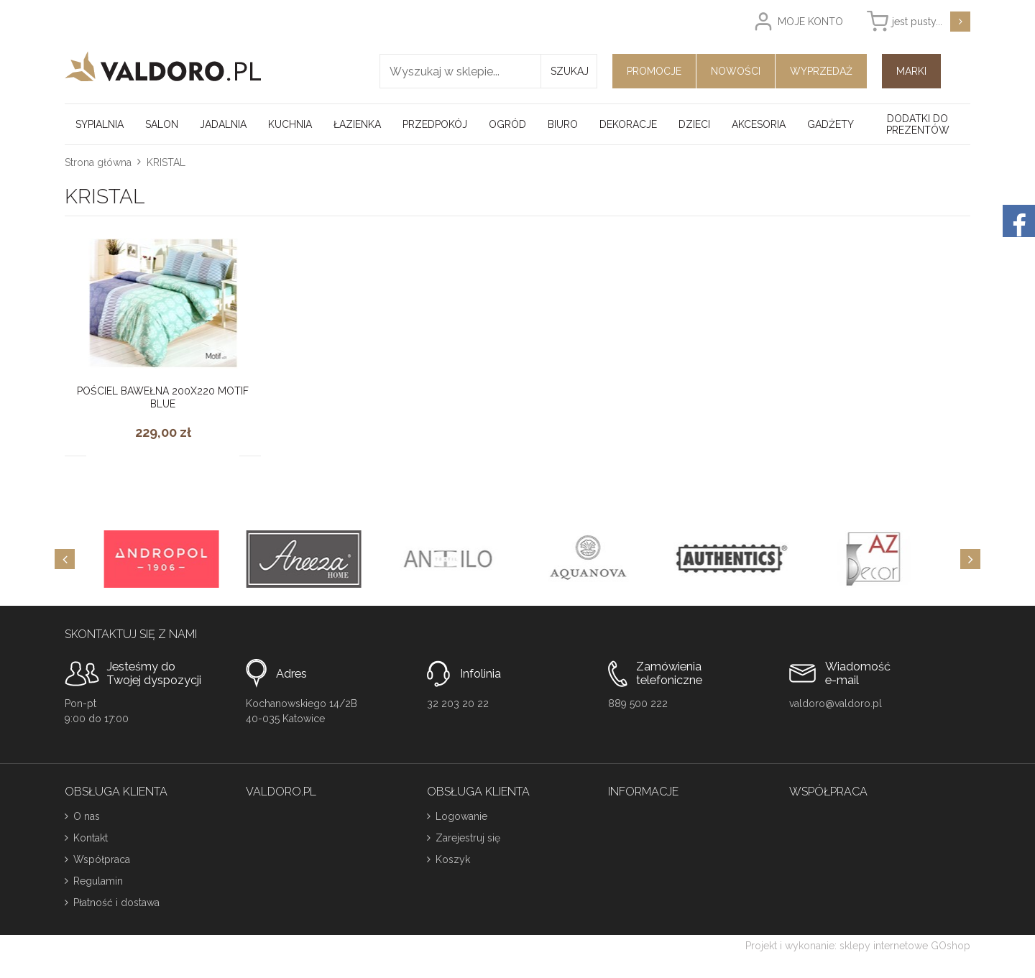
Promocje (654, 71)
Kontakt (90, 838)
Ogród (507, 124)
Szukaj (570, 71)
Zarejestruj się (468, 838)
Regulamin (98, 881)
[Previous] (65, 559)
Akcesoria (759, 124)
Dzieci (694, 124)
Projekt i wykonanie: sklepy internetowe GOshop (857, 945)
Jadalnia (223, 124)
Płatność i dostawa (116, 902)
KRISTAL (166, 162)
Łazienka (357, 124)
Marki (911, 71)
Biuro (563, 124)
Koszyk (453, 859)
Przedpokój (434, 124)
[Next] (970, 559)
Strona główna (98, 162)
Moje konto (810, 21)
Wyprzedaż (821, 71)
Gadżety (830, 124)
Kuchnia (290, 124)
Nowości (735, 71)
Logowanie (461, 816)
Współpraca (101, 859)
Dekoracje (628, 124)
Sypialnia (99, 124)
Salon (161, 124)
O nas (86, 816)
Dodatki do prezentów (917, 124)
